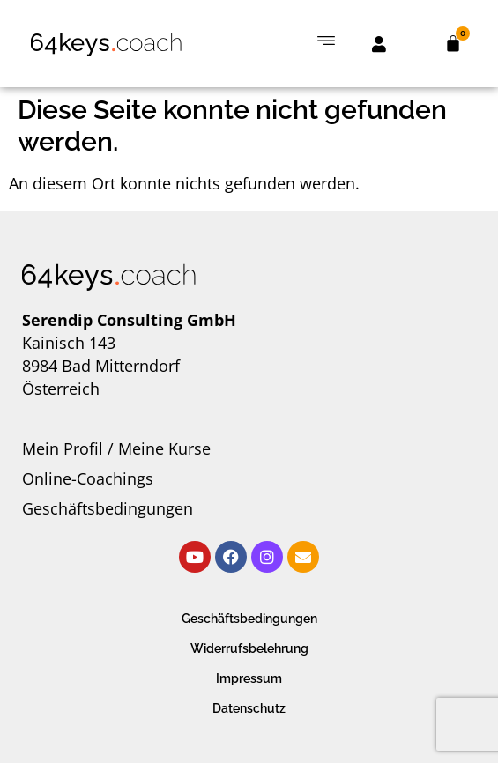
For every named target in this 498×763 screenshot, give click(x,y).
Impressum (249, 678)
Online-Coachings (87, 478)
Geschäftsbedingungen (107, 508)
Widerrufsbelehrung (249, 648)
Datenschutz (249, 708)
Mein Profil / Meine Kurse (116, 448)
